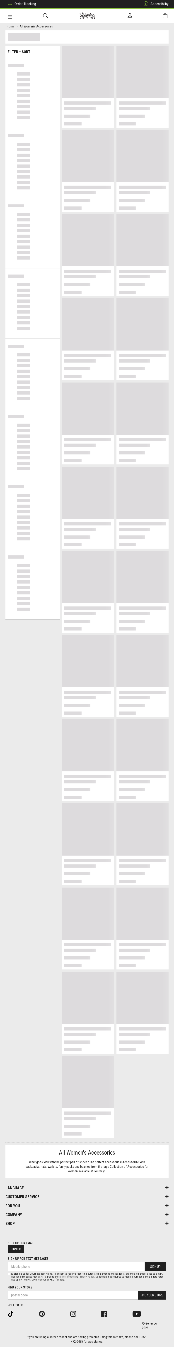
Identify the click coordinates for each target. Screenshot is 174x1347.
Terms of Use (66, 1276)
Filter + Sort (33, 50)
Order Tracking (20, 4)
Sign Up (16, 1249)
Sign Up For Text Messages (28, 1259)
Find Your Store (20, 1287)
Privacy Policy (86, 1276)
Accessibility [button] (155, 4)
